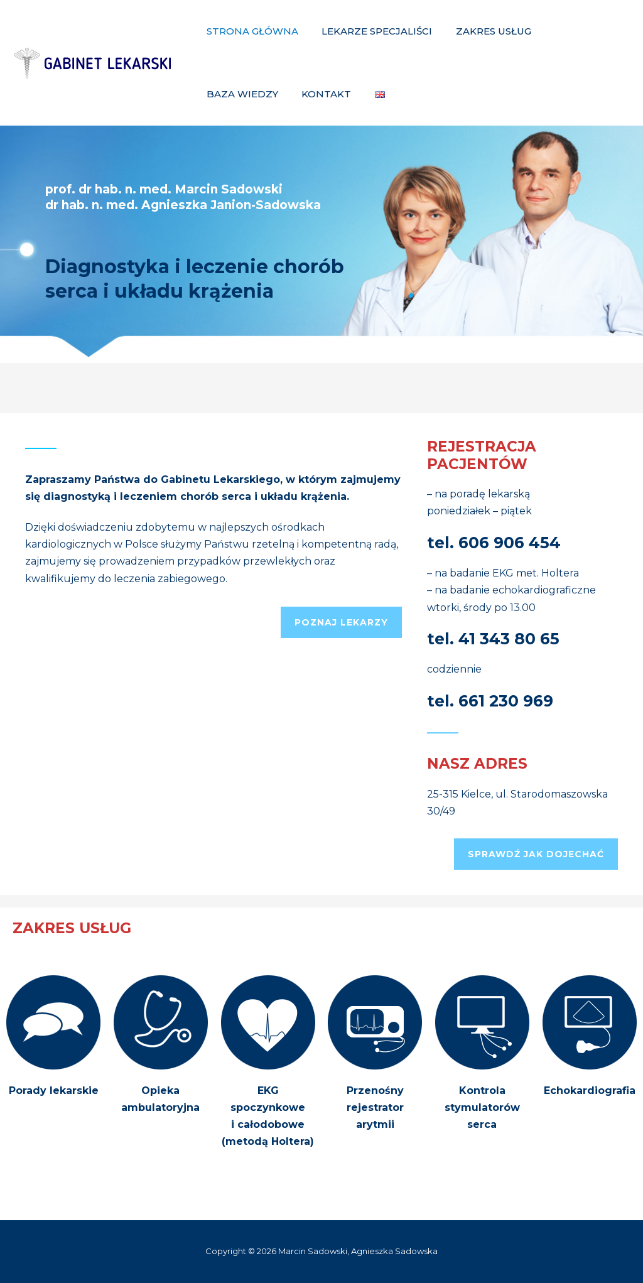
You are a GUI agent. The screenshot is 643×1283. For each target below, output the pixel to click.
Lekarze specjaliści (370, 31)
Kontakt (229, 94)
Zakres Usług (481, 31)
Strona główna (250, 31)
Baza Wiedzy (574, 31)
